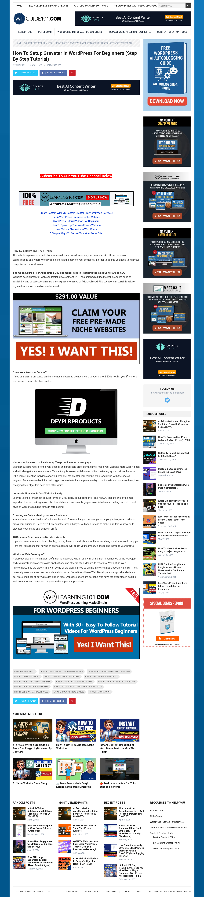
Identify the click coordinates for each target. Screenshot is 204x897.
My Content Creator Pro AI (166, 843)
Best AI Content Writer (164, 837)
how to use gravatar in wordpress (31, 692)
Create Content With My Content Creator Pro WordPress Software (76, 213)
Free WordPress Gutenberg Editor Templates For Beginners (172, 586)
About (140, 891)
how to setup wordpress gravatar (31, 687)
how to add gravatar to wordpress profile (61, 672)
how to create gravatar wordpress (62, 677)
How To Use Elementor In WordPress (76, 229)
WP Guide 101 (19, 65)
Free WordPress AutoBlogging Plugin (136, 5)
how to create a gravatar (26, 677)
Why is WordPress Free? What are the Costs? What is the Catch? (174, 519)
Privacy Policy (92, 891)
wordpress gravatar (100, 692)
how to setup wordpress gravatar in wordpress (78, 687)
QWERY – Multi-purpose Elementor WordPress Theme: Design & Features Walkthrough (85, 845)
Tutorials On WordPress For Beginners (170, 891)
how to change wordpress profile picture (109, 672)
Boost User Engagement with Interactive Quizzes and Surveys (40, 844)
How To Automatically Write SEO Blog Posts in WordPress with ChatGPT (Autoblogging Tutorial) (131, 850)
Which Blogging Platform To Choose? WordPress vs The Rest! (173, 504)
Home (19, 5)
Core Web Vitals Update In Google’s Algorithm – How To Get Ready (85, 861)
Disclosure (111, 891)
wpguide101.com (41, 891)
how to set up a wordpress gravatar (32, 682)
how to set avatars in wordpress (101, 677)
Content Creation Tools (172, 32)
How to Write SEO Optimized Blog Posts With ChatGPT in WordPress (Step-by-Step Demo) (130, 830)
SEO (107, 376)
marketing (103, 471)
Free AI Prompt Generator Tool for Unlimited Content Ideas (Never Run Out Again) (40, 861)
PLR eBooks (45, 32)
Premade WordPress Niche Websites (129, 32)
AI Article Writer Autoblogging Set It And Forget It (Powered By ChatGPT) (32, 748)
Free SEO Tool (24, 32)
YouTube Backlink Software (91, 5)
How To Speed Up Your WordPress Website (76, 225)
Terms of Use (72, 891)
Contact (127, 891)
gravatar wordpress (24, 672)
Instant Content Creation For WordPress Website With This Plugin (118, 748)
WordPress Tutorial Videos (38, 43)
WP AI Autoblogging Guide (166, 848)
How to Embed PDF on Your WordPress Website (84, 828)
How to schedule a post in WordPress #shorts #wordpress (39, 828)
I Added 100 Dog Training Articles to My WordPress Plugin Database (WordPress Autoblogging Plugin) (131, 870)
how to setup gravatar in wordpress (74, 682)
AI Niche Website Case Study (30, 783)
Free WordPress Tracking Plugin (48, 5)
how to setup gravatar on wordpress (116, 682)
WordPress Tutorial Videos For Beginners (76, 221)
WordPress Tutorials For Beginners (80, 32)
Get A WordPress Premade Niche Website (76, 217)
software (18, 576)
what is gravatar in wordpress (69, 692)
